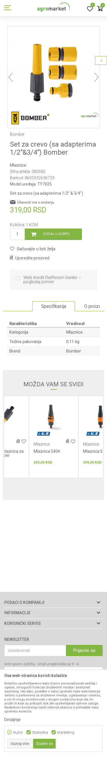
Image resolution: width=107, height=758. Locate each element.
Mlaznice (18, 165)
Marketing (65, 732)
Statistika (40, 732)
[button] (32, 249)
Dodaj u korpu (56, 234)
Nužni (18, 732)
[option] (53, 72)
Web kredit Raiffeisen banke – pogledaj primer (52, 279)
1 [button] (48, 115)
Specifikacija (53, 306)
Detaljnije (12, 719)
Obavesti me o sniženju (35, 202)
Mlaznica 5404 (47, 451)
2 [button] (56, 115)
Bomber (73, 351)
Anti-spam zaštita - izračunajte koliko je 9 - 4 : (42, 664)
